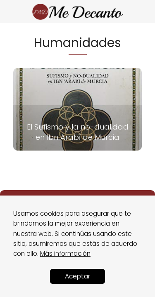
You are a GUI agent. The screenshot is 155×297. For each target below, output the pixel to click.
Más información (65, 253)
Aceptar (77, 276)
